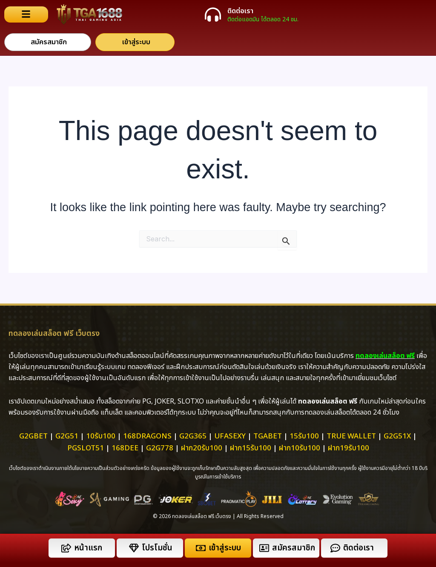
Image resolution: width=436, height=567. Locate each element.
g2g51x (397, 436)
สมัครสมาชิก (293, 548)
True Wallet (351, 436)
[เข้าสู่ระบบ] (201, 548)
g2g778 (159, 448)
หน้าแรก (88, 548)
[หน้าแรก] (66, 548)
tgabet (267, 436)
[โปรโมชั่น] (134, 548)
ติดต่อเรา (240, 11)
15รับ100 (304, 436)
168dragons (147, 436)
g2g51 (66, 436)
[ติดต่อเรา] (213, 14)
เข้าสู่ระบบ (225, 548)
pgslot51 (85, 448)
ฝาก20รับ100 (201, 448)
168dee (125, 448)
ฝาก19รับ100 (348, 448)
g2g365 (193, 436)
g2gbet (33, 436)
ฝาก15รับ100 (250, 448)
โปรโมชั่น (157, 548)
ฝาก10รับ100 (299, 448)
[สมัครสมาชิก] (264, 548)
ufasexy (230, 436)
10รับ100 (100, 436)
